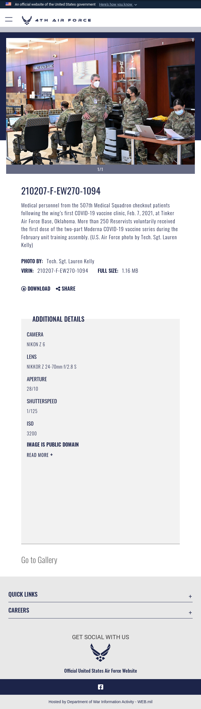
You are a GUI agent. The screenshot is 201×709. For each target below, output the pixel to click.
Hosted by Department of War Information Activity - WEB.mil (100, 701)
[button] (118, 4)
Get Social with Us (100, 637)
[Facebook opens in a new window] (100, 687)
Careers (18, 610)
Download (35, 288)
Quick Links (22, 594)
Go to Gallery (39, 559)
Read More (38, 455)
